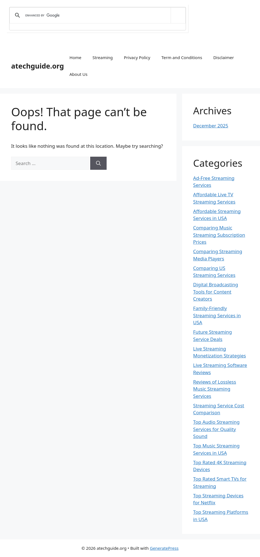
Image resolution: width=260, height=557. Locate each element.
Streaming (102, 57)
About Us (79, 74)
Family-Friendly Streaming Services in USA (217, 315)
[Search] (98, 163)
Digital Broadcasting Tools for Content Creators (215, 291)
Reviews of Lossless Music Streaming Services (214, 389)
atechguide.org (37, 66)
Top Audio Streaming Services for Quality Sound (216, 429)
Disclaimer (223, 57)
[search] (96, 15)
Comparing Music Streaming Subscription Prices (219, 234)
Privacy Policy (137, 57)
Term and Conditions (181, 57)
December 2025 (210, 125)
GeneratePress (164, 548)
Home (76, 57)
